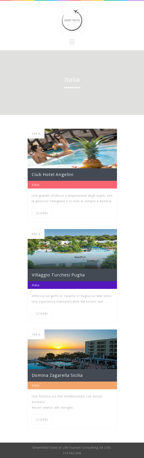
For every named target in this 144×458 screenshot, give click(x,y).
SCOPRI (42, 213)
